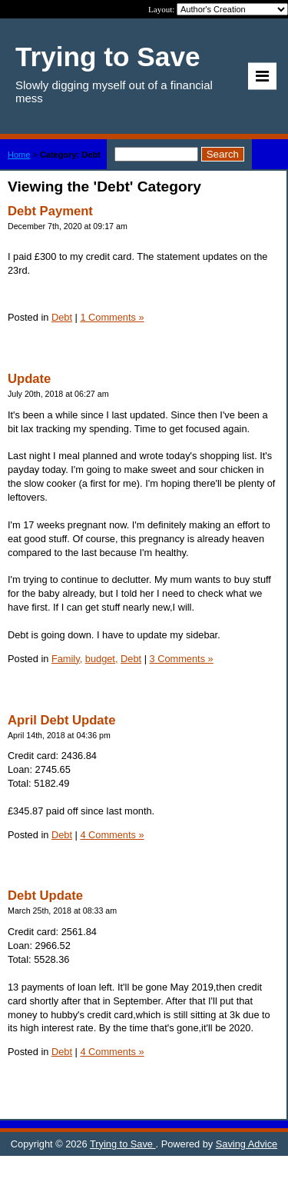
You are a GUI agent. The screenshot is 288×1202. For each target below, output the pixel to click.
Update (29, 378)
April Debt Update (61, 720)
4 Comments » (112, 835)
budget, (101, 658)
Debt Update (45, 895)
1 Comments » (112, 317)
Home (19, 154)
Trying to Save (123, 1144)
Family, (66, 658)
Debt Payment (50, 211)
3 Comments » (182, 658)
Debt (61, 317)
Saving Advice (246, 1144)
